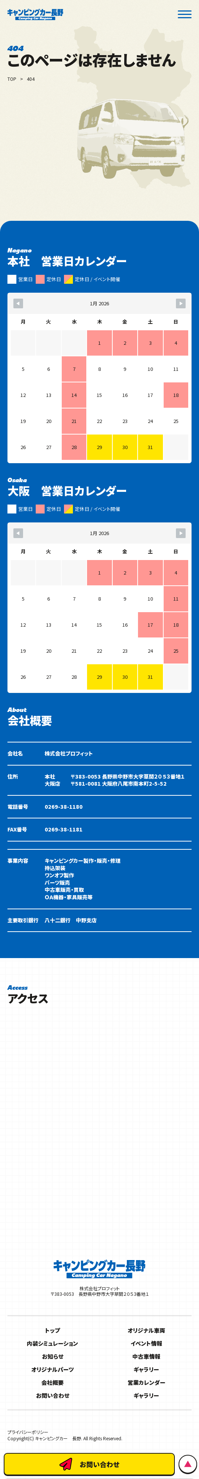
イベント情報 (146, 1343)
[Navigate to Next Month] (181, 303)
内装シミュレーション (52, 1343)
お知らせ (52, 1356)
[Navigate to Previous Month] (18, 303)
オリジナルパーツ (52, 1369)
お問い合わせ (52, 1395)
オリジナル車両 (146, 1330)
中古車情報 (146, 1356)
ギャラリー (146, 1369)
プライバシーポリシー (27, 1432)
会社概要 (52, 1382)
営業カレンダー (147, 1382)
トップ (52, 1330)
